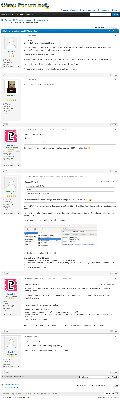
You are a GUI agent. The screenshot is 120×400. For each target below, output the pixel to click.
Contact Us (5, 394)
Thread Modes (113, 31)
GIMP (15, 20)
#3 (115, 129)
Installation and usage (25, 20)
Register (28, 14)
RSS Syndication (52, 394)
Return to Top (27, 394)
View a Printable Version (11, 384)
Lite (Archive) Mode (39, 394)
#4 (115, 176)
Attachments (104, 10)
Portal (65, 10)
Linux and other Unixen (41, 20)
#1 (115, 36)
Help (115, 10)
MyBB (10, 397)
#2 (115, 80)
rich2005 (69, 176)
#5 (115, 278)
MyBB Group (25, 397)
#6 (115, 336)
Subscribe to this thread (11, 387)
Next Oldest (8, 377)
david (10, 52)
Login (21, 14)
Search (74, 10)
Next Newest (18, 377)
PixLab (10, 145)
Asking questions (88, 10)
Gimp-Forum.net (6, 20)
